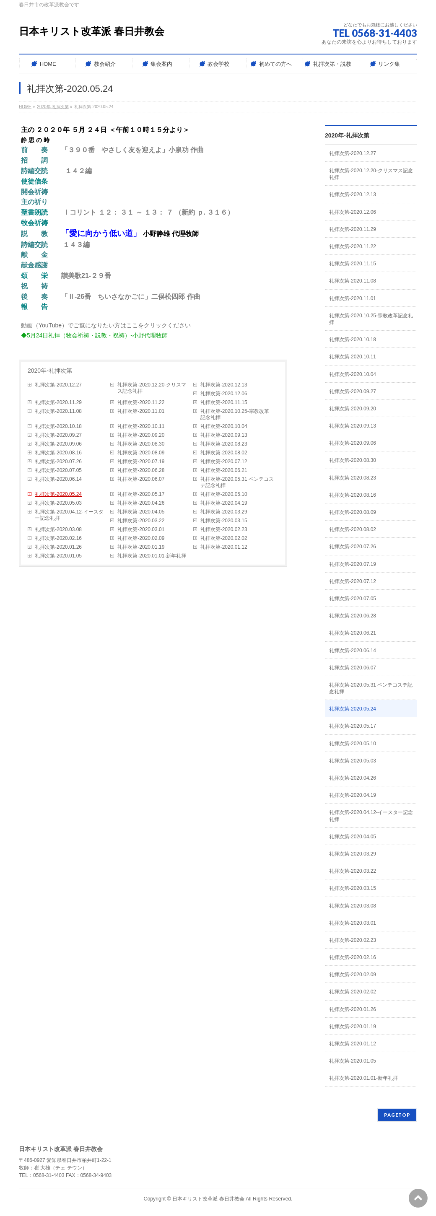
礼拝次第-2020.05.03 (58, 503)
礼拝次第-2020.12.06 (223, 394)
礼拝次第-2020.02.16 (58, 538)
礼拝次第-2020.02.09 (140, 538)
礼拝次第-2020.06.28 (140, 470)
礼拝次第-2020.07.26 (58, 461)
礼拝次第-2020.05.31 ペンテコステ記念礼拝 (237, 482)
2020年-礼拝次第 (50, 370)
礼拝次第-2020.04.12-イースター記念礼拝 (69, 515)
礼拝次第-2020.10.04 (223, 426)
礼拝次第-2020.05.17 (140, 494)
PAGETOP (397, 1114)
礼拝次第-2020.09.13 (223, 435)
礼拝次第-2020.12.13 (223, 385)
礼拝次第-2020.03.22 (140, 521)
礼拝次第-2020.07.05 (58, 470)
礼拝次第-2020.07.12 (223, 461)
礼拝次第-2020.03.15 (223, 521)
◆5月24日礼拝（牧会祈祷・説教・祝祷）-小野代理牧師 (94, 335)
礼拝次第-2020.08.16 (58, 453)
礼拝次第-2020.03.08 (58, 529)
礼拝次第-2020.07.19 (140, 461)
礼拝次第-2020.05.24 (58, 494)
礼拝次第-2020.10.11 (140, 426)
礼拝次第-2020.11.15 (223, 402)
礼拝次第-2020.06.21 (223, 470)
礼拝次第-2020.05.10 (223, 494)
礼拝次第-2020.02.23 (223, 529)
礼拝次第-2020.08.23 (223, 444)
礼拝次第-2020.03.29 (223, 512)
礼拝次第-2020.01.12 (223, 547)
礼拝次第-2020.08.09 (140, 453)
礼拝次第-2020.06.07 (140, 479)
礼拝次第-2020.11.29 (58, 402)
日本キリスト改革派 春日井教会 (91, 31)
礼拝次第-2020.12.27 (58, 385)
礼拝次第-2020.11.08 (58, 411)
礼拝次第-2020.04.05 (140, 512)
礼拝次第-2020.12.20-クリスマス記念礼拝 (151, 388)
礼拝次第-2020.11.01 (140, 411)
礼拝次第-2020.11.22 (140, 402)
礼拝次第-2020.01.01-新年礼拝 (151, 556)
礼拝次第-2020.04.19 (223, 503)
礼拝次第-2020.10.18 (58, 426)
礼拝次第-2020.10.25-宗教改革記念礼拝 (234, 414)
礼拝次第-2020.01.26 (58, 547)
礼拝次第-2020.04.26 (140, 503)
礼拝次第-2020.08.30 (140, 444)
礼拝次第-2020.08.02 (223, 453)
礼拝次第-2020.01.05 (58, 556)
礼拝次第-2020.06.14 (58, 479)
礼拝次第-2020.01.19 (140, 547)
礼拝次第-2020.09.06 (58, 444)
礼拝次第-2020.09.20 (140, 435)
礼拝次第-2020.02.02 (223, 538)
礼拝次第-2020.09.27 (58, 435)
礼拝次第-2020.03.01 (140, 529)
